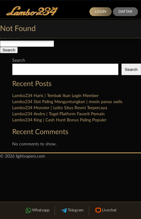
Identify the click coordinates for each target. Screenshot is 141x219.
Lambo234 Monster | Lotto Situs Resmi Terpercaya (59, 108)
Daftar (125, 11)
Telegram (72, 210)
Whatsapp (36, 210)
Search (18, 60)
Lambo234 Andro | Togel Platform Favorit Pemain (58, 114)
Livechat (105, 210)
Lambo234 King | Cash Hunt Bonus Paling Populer (59, 120)
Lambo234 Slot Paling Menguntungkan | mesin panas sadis (67, 102)
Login (100, 11)
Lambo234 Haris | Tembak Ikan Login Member (55, 96)
